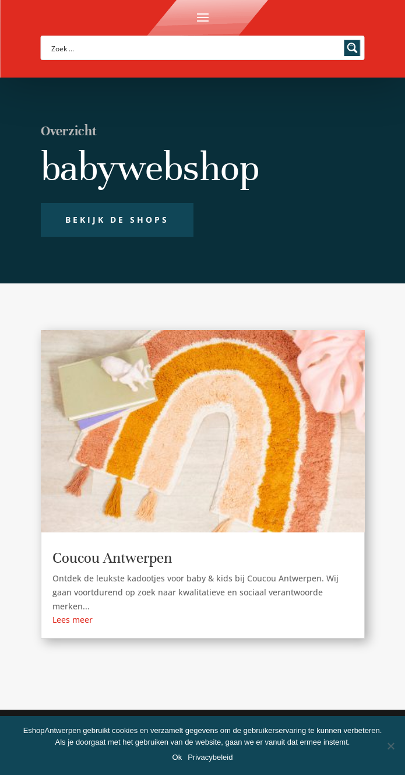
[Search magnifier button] (352, 48)
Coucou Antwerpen (112, 558)
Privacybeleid (210, 757)
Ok (177, 757)
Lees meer (72, 619)
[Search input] (195, 48)
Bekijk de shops (117, 219)
